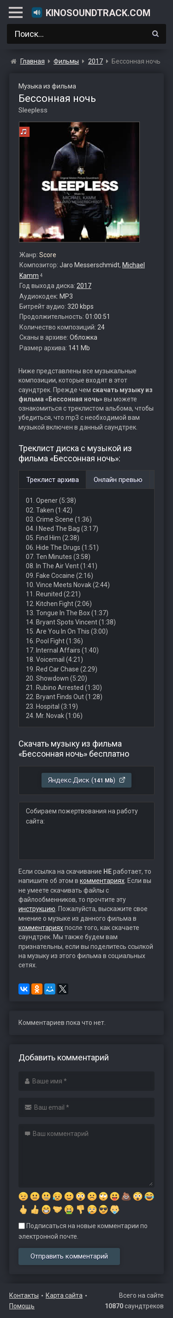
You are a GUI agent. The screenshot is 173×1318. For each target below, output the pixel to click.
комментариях (102, 880)
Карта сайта (64, 1295)
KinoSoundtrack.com (90, 12)
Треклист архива (52, 480)
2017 (84, 285)
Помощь (22, 1306)
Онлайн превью (118, 480)
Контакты (24, 1295)
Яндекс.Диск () (87, 780)
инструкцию (36, 908)
